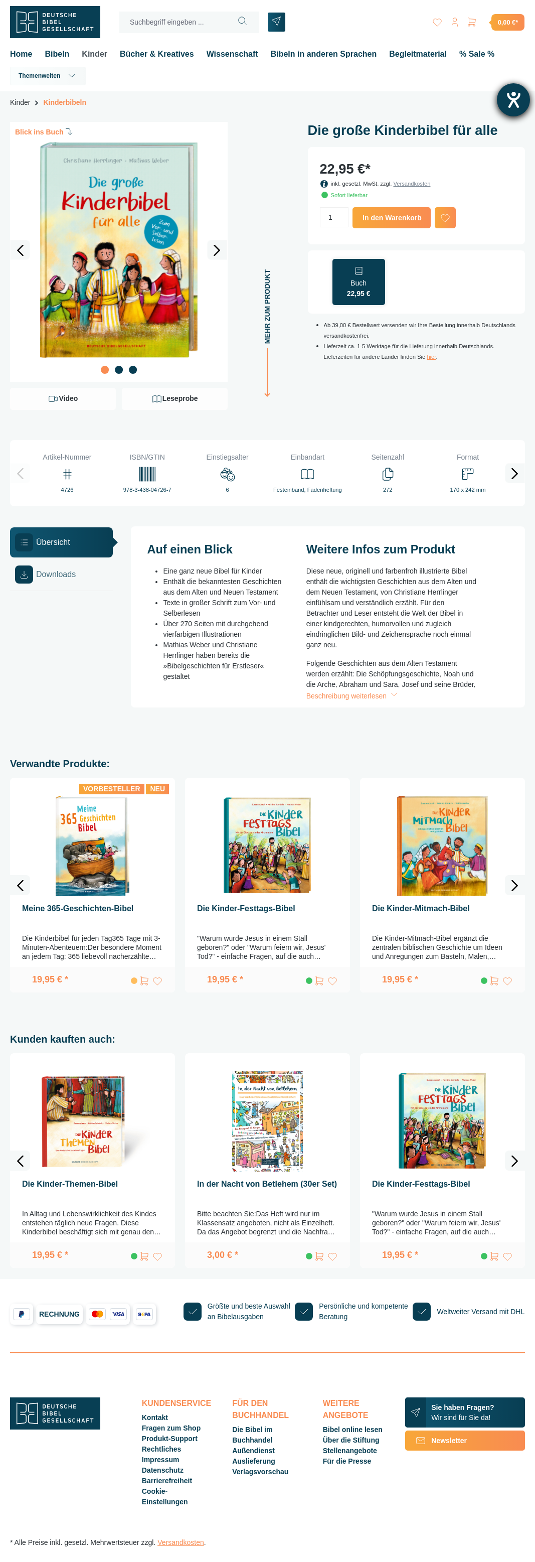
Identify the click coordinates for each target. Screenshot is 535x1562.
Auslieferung (253, 1461)
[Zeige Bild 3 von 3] (133, 370)
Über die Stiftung (351, 1440)
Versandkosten (411, 184)
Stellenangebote (350, 1451)
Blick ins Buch (44, 131)
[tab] (61, 542)
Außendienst (253, 1451)
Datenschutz (163, 1470)
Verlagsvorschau (260, 1472)
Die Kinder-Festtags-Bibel (246, 908)
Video (63, 398)
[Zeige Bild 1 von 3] (105, 370)
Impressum (161, 1460)
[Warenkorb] (495, 22)
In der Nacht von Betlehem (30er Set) (267, 1184)
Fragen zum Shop (171, 1428)
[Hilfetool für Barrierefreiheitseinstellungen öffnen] (513, 99)
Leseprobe (174, 398)
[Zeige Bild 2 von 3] (119, 370)
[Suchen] (243, 22)
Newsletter (436, 1441)
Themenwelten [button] (48, 75)
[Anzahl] (334, 217)
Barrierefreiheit (167, 1481)
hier (431, 357)
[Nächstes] (217, 250)
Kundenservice (176, 1403)
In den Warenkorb (392, 218)
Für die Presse (347, 1461)
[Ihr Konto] (454, 20)
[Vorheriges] (20, 250)
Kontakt (155, 1417)
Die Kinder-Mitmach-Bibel (421, 908)
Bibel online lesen (353, 1430)
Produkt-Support (170, 1439)
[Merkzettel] (436, 20)
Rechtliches (162, 1449)
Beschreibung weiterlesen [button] (353, 696)
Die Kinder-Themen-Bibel (70, 1184)
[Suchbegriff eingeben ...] (173, 22)
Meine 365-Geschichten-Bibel (77, 908)
